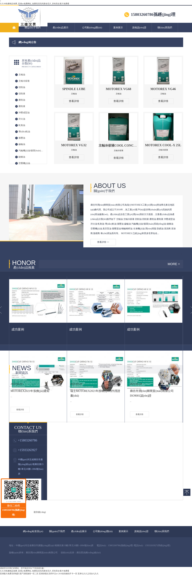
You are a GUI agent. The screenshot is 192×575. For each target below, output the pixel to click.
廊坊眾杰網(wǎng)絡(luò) (88, 552)
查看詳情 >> (103, 242)
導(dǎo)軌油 (24, 131)
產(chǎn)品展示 (61, 27)
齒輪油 (22, 144)
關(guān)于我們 (32, 27)
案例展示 (118, 27)
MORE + (174, 264)
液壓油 (22, 138)
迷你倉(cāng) (40, 512)
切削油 (22, 87)
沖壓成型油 (24, 112)
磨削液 (22, 106)
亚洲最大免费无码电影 (9, 573)
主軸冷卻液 (24, 81)
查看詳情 (74, 101)
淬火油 (22, 119)
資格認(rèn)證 (139, 27)
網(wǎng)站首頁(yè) (33, 531)
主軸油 (22, 74)
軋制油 (22, 125)
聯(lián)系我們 (164, 27)
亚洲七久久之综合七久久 (88, 573)
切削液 (22, 93)
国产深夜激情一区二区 (28, 573)
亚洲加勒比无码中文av (48, 573)
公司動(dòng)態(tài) (92, 27)
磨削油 (22, 100)
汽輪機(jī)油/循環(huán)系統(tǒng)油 (31, 150)
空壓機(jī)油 (24, 163)
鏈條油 (22, 157)
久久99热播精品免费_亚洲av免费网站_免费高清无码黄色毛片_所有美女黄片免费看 (34, 4)
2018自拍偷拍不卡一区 (67, 573)
